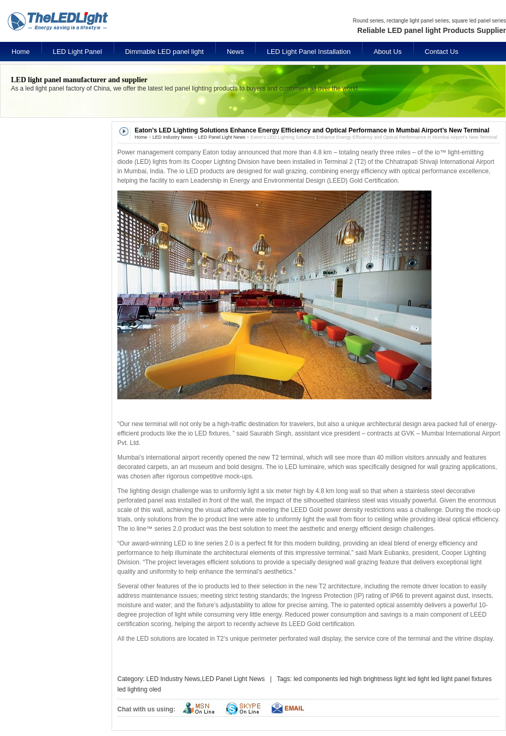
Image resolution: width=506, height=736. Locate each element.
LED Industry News (172, 137)
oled (155, 689)
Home (21, 51)
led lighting (132, 689)
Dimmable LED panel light (164, 51)
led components (315, 679)
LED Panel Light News (221, 137)
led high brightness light (372, 679)
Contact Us (441, 51)
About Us (387, 51)
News (235, 51)
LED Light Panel (77, 51)
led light (418, 679)
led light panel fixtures (461, 679)
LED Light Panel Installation (308, 51)
